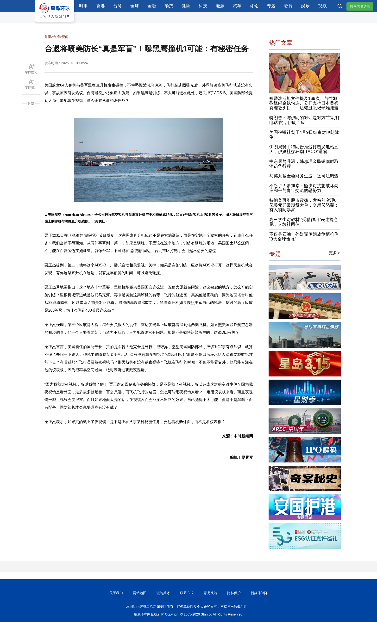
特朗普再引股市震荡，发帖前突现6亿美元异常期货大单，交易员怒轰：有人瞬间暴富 (304, 205)
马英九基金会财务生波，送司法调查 (304, 175)
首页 (47, 37)
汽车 (237, 5)
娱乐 (305, 5)
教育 (288, 5)
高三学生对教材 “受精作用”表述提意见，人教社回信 (303, 222)
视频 (322, 5)
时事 (83, 5)
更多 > (334, 253)
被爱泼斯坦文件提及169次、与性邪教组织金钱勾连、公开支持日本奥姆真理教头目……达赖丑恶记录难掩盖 (304, 103)
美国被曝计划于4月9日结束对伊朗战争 (304, 135)
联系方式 (187, 593)
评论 (254, 5)
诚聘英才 (163, 593)
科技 (203, 5)
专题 (271, 5)
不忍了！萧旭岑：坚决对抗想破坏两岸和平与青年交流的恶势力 (304, 188)
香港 (100, 5)
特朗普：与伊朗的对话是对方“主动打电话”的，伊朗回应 (304, 120)
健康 (186, 5)
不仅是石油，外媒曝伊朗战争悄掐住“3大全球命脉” (304, 236)
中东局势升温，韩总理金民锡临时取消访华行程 (304, 164)
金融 (151, 5)
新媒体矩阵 (259, 593)
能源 (220, 5)
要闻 (65, 37)
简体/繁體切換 (360, 6)
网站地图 (139, 593)
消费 (168, 5)
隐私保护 (234, 593)
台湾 (117, 5)
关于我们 (116, 593)
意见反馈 (210, 593)
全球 (134, 5)
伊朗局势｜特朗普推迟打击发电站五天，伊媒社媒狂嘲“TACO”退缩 (304, 149)
